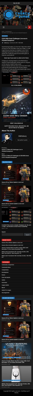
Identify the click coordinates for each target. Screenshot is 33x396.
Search (4, 232)
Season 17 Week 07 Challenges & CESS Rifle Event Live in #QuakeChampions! (16, 155)
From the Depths (6, 277)
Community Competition (8, 264)
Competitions (5, 269)
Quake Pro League (6, 290)
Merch (3, 287)
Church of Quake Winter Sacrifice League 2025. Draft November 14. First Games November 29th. (16, 351)
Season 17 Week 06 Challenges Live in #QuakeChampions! (16, 149)
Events (3, 275)
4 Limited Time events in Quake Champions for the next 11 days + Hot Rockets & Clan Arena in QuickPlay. (16, 215)
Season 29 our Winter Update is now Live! (16, 172)
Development (4, 35)
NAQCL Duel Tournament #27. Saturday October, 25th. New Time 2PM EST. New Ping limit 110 (16, 374)
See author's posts (22, 140)
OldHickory (5, 43)
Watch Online (29, 27)
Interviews (4, 282)
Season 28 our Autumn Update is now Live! (16, 194)
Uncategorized (5, 292)
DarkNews (24, 391)
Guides (3, 280)
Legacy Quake (5, 285)
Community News (6, 267)
